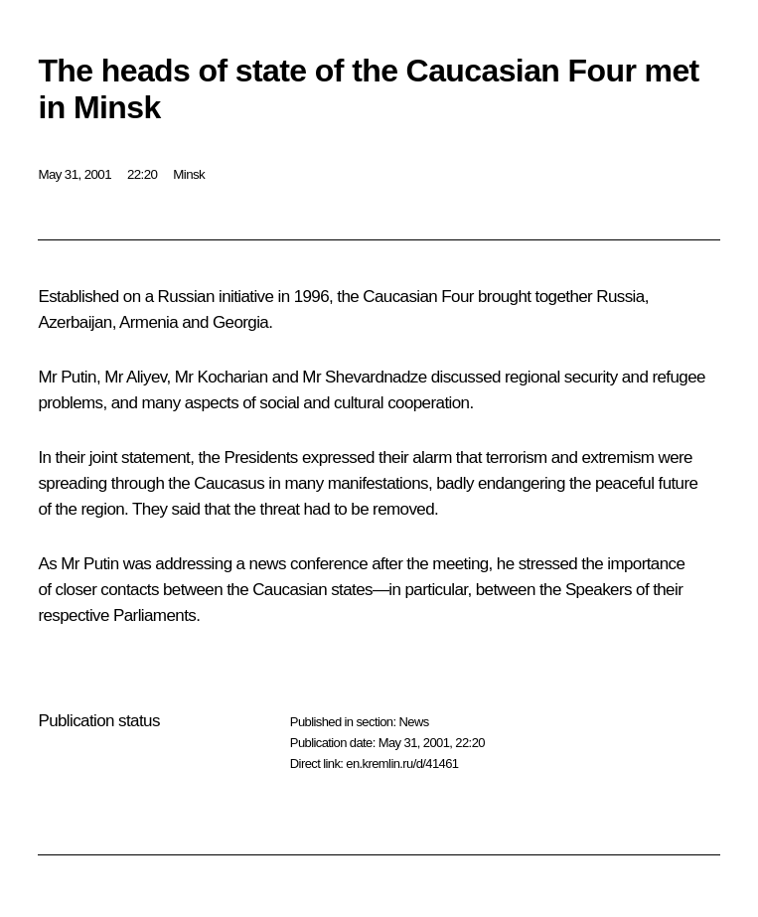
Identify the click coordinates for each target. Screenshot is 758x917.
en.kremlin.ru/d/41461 (402, 763)
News (413, 721)
